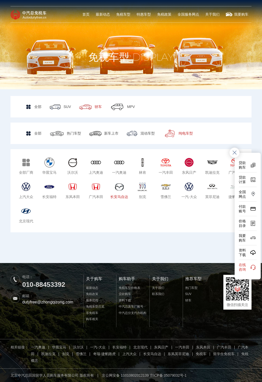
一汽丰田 (182, 347)
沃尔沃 (78, 347)
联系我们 (158, 294)
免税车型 (123, 14)
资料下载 (125, 300)
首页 (86, 14)
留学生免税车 (224, 354)
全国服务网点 (188, 14)
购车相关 (92, 319)
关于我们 (212, 14)
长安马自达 (152, 354)
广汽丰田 (224, 347)
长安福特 (119, 347)
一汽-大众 (98, 347)
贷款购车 (125, 294)
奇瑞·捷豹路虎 (104, 354)
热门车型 (191, 288)
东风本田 (203, 347)
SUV (188, 294)
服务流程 (92, 300)
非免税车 (92, 313)
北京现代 (140, 347)
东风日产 (161, 347)
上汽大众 (129, 354)
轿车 (188, 300)
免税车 (201, 354)
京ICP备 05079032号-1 (168, 375)
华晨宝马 (59, 347)
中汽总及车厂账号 (131, 306)
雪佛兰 (81, 354)
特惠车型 (144, 14)
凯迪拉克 (48, 354)
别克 (65, 354)
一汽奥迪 (38, 347)
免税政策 (164, 14)
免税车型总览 (95, 306)
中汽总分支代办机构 (132, 313)
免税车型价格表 (129, 288)
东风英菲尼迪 (178, 354)
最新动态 (103, 14)
